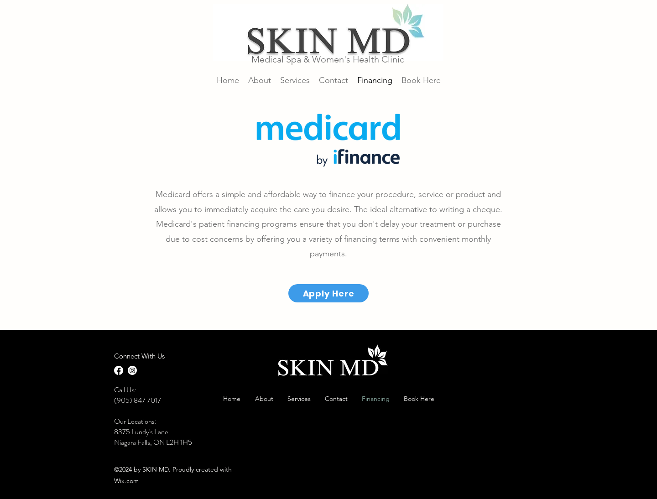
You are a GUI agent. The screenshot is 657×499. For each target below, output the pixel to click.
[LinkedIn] (132, 370)
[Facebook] (118, 370)
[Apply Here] (328, 293)
